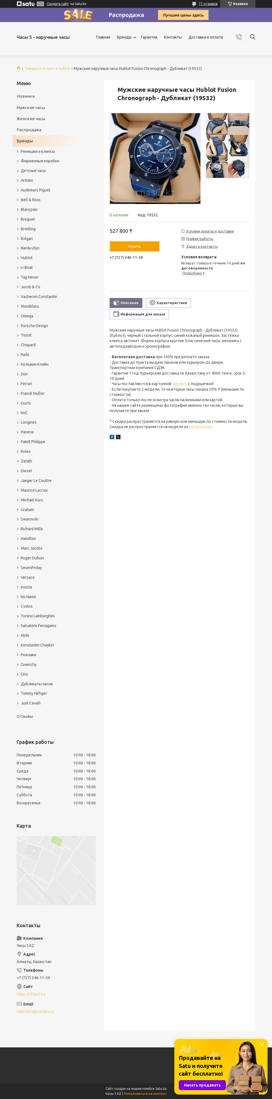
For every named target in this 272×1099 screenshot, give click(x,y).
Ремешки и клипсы (38, 151)
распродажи (200, 427)
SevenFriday (31, 567)
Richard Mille (32, 529)
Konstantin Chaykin (37, 645)
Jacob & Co (30, 287)
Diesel (26, 471)
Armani (27, 180)
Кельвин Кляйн (35, 364)
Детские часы (33, 170)
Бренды (124, 37)
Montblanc (30, 306)
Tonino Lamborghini (38, 616)
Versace (28, 577)
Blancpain (29, 209)
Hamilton (28, 538)
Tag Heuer (30, 277)
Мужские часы (31, 107)
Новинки (26, 96)
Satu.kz (161, 1088)
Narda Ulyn (30, 248)
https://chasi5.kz (31, 994)
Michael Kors (32, 500)
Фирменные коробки (40, 161)
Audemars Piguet (35, 190)
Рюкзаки (28, 655)
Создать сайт (58, 4)
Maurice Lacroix (34, 490)
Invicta (26, 587)
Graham (27, 509)
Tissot (26, 335)
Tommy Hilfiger (34, 693)
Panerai (27, 432)
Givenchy (29, 664)
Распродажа (29, 129)
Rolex (26, 451)
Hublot (64, 68)
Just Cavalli (31, 703)
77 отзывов (208, 4)
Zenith (26, 461)
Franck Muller (32, 393)
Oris (24, 674)
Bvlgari (27, 238)
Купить (135, 246)
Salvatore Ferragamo (38, 625)
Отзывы (25, 716)
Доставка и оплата (205, 37)
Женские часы (31, 118)
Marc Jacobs (31, 548)
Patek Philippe (33, 441)
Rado (25, 354)
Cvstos (27, 606)
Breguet (28, 219)
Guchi (26, 403)
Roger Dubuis (32, 558)
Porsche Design (34, 326)
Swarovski (29, 519)
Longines (29, 422)
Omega (27, 316)
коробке (179, 384)
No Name (28, 597)
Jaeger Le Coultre (36, 480)
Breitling (28, 229)
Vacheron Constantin (39, 296)
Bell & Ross (31, 200)
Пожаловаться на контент (145, 1093)
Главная (103, 37)
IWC (24, 413)
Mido (25, 635)
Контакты (173, 37)
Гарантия (149, 37)
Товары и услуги (39, 68)
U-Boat (27, 267)
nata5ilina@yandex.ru (35, 1011)
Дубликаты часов (37, 684)
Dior (24, 374)
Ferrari (26, 384)
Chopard (28, 345)
